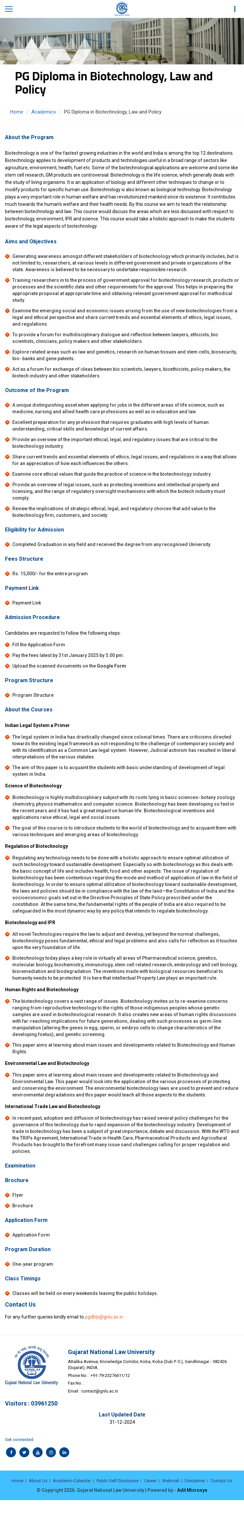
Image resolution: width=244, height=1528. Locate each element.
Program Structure (33, 695)
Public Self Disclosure (117, 1480)
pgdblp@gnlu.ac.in (104, 1317)
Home (16, 112)
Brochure (22, 1205)
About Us (38, 1480)
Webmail (170, 1480)
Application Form (31, 1235)
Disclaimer (195, 1480)
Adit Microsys (192, 1490)
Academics (43, 112)
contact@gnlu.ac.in (99, 1391)
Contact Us (221, 1480)
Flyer (17, 1195)
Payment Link (26, 602)
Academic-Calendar (72, 1480)
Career (150, 1480)
